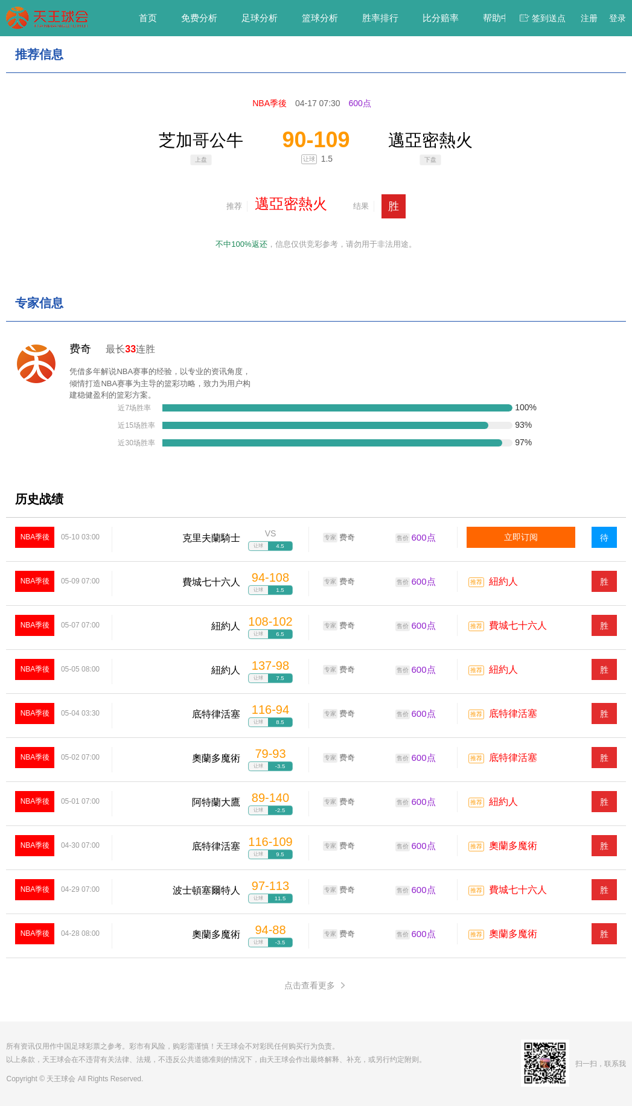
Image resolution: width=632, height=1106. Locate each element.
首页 (148, 18)
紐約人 (503, 581)
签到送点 (549, 18)
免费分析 (199, 18)
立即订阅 (521, 537)
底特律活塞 (513, 713)
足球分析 (259, 18)
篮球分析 (320, 18)
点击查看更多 (316, 985)
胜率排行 (380, 18)
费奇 (80, 349)
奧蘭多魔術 (513, 846)
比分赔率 (441, 18)
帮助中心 (501, 18)
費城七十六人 (518, 625)
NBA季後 (35, 537)
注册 (589, 18)
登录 (617, 18)
